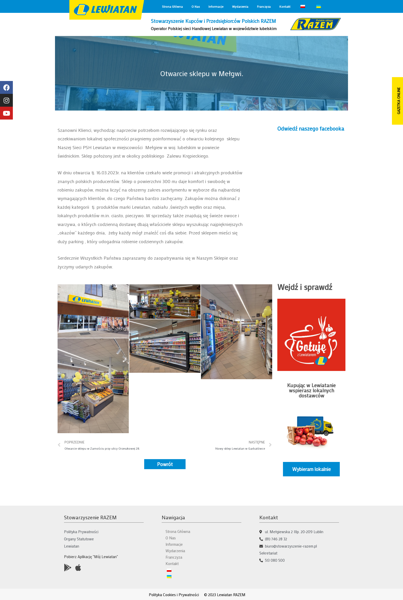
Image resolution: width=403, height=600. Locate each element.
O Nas (195, 6)
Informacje (215, 6)
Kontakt (284, 6)
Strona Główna (172, 6)
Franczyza (264, 6)
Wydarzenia (240, 6)
